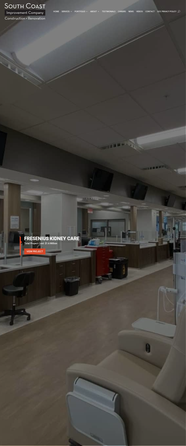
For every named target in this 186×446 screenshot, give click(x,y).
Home (56, 11)
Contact (150, 11)
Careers (122, 11)
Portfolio (80, 11)
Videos (139, 11)
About (93, 11)
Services (66, 11)
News (131, 11)
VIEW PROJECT (35, 251)
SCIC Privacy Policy (166, 11)
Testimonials (108, 11)
